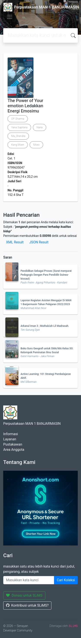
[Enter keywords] (28, 580)
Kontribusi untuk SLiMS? (27, 605)
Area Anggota (13, 450)
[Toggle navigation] (9, 17)
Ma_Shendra (18, 136)
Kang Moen (17, 144)
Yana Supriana (19, 127)
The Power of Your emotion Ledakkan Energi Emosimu (25, 106)
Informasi (10, 434)
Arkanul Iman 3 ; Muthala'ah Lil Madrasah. (45, 325)
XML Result (15, 242)
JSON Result (38, 242)
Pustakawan (12, 444)
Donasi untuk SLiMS (24, 595)
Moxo (36, 144)
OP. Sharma (17, 118)
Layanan (9, 439)
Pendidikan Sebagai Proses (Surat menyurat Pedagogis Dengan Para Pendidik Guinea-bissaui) (46, 274)
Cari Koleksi (66, 580)
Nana (40, 127)
